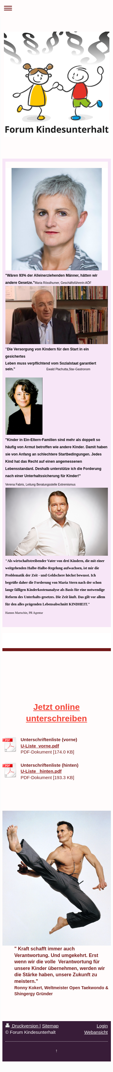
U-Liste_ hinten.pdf (41, 771)
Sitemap (50, 1025)
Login (102, 1025)
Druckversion (22, 1025)
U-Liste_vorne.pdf (40, 745)
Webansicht (96, 1032)
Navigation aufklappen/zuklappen (56, 8)
